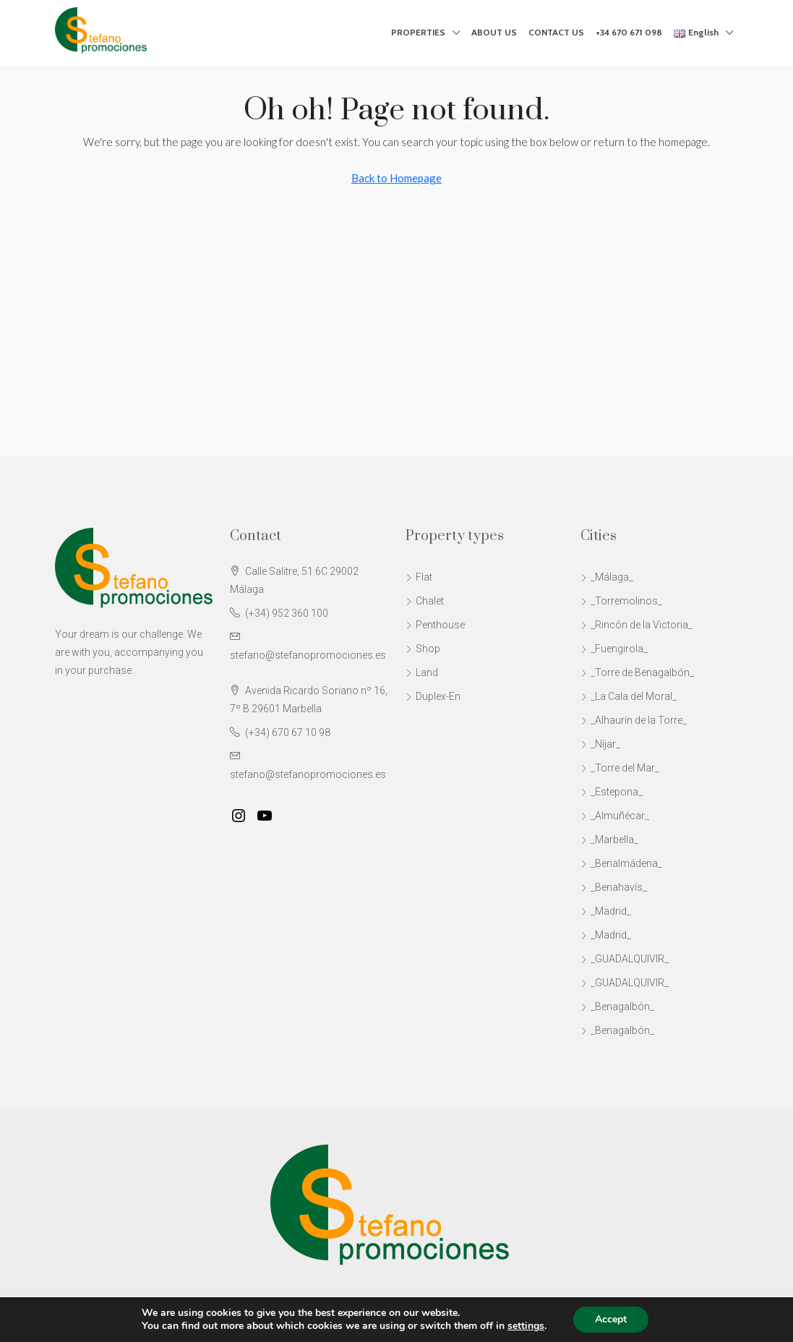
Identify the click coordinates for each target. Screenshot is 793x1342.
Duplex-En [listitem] (433, 696)
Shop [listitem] (423, 648)
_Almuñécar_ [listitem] (614, 815)
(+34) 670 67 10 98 (287, 732)
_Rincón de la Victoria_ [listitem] (636, 625)
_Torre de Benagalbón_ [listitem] (637, 672)
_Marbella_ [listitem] (609, 839)
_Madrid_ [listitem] (605, 911)
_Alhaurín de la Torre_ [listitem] (633, 720)
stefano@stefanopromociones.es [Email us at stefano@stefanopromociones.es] (308, 655)
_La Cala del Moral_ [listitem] (628, 696)
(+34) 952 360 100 (286, 613)
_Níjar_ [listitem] (600, 744)
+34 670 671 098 (629, 32)
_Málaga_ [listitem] (606, 577)
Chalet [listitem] (425, 601)
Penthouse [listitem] (435, 625)
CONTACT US (556, 32)
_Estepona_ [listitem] (611, 792)
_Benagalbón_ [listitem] (617, 1006)
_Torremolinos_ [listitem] (621, 601)
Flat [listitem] (419, 577)
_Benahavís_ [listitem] (613, 887)
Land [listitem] (422, 672)
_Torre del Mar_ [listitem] (619, 768)
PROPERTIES (418, 32)
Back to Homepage (396, 177)
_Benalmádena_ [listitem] (621, 863)
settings (525, 1326)
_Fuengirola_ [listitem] (614, 648)
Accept (611, 1319)
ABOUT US (494, 32)
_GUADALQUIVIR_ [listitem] (624, 959)
